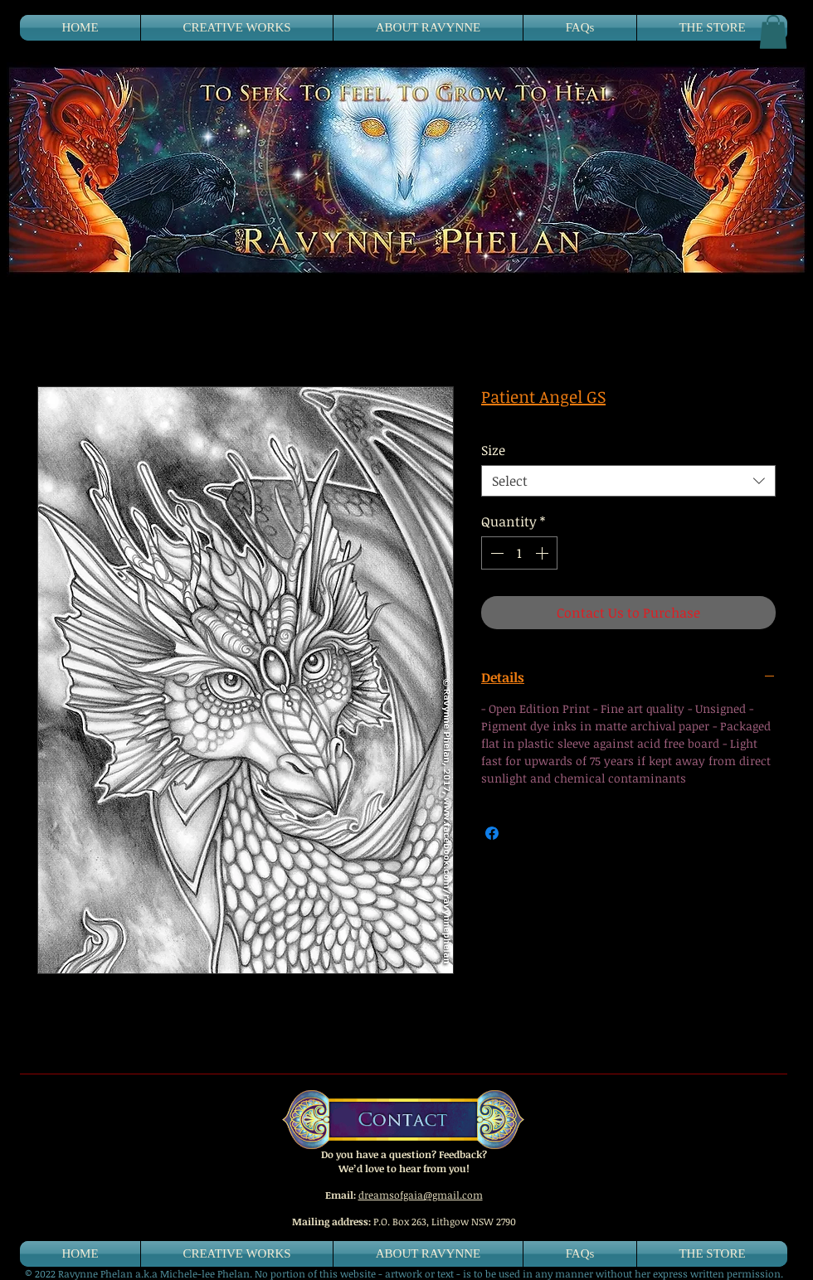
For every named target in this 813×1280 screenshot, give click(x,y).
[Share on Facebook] (492, 833)
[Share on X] (523, 833)
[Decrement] (495, 553)
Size (493, 450)
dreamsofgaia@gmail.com (420, 1194)
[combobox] (628, 481)
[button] (773, 32)
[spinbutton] (519, 553)
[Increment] (543, 553)
